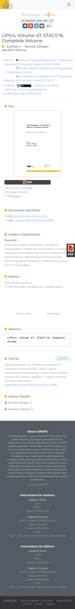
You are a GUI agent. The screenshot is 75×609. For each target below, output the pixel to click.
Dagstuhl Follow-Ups (37, 511)
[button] (48, 25)
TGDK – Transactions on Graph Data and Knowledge (37, 535)
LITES (37, 532)
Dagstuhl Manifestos (37, 528)
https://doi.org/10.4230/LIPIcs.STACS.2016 (30, 384)
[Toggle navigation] (69, 4)
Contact (50, 604)
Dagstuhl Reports (37, 524)
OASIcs (37, 507)
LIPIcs (37, 503)
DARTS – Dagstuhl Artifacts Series (37, 520)
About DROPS (64, 600)
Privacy (39, 604)
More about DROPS (37, 484)
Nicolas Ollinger (36, 46)
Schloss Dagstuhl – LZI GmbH (36, 600)
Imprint (27, 604)
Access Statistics (19, 282)
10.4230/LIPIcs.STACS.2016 (30, 216)
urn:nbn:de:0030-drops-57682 (34, 220)
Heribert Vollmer (14, 50)
